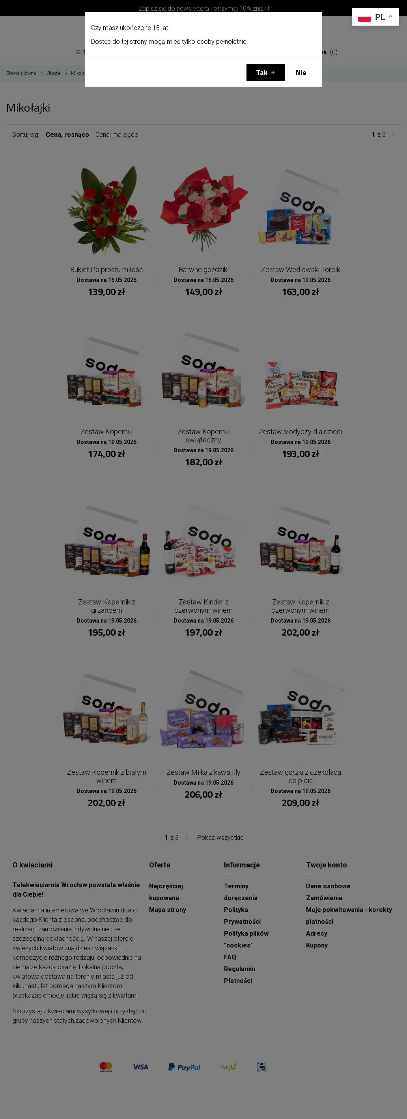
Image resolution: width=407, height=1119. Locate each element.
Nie (301, 72)
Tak (261, 72)
